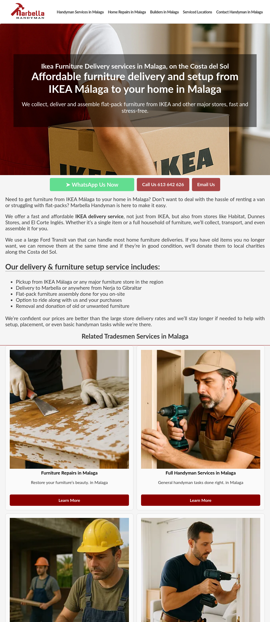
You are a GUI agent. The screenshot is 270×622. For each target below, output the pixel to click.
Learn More (69, 500)
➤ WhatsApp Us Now (92, 184)
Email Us (206, 184)
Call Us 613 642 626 (163, 184)
